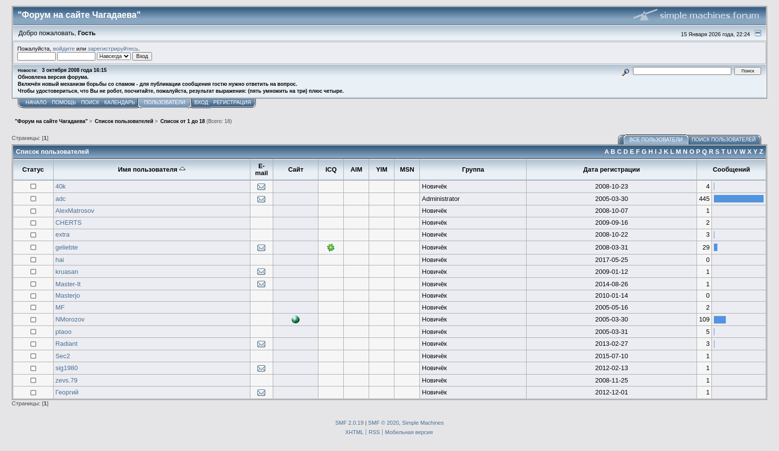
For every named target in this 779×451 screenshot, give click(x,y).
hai (60, 259)
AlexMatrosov (75, 210)
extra (63, 234)
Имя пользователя (151, 169)
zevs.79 (67, 380)
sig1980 (67, 368)
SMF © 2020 (383, 423)
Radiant (67, 343)
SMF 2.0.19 (349, 423)
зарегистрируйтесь (113, 48)
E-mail (261, 169)
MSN (407, 169)
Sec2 (63, 356)
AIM (357, 169)
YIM (382, 169)
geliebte (67, 247)
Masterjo (68, 295)
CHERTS (69, 222)
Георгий (67, 392)
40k (61, 186)
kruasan (67, 271)
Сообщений (731, 169)
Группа (473, 169)
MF (60, 307)
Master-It (68, 284)
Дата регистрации (611, 169)
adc (61, 198)
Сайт (296, 169)
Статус (33, 169)
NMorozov (70, 319)
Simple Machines (423, 423)
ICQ (331, 169)
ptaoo (64, 331)
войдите (64, 48)
